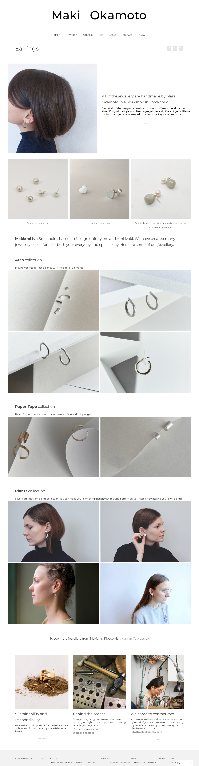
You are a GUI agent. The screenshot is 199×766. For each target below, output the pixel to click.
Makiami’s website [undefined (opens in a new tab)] (135, 638)
